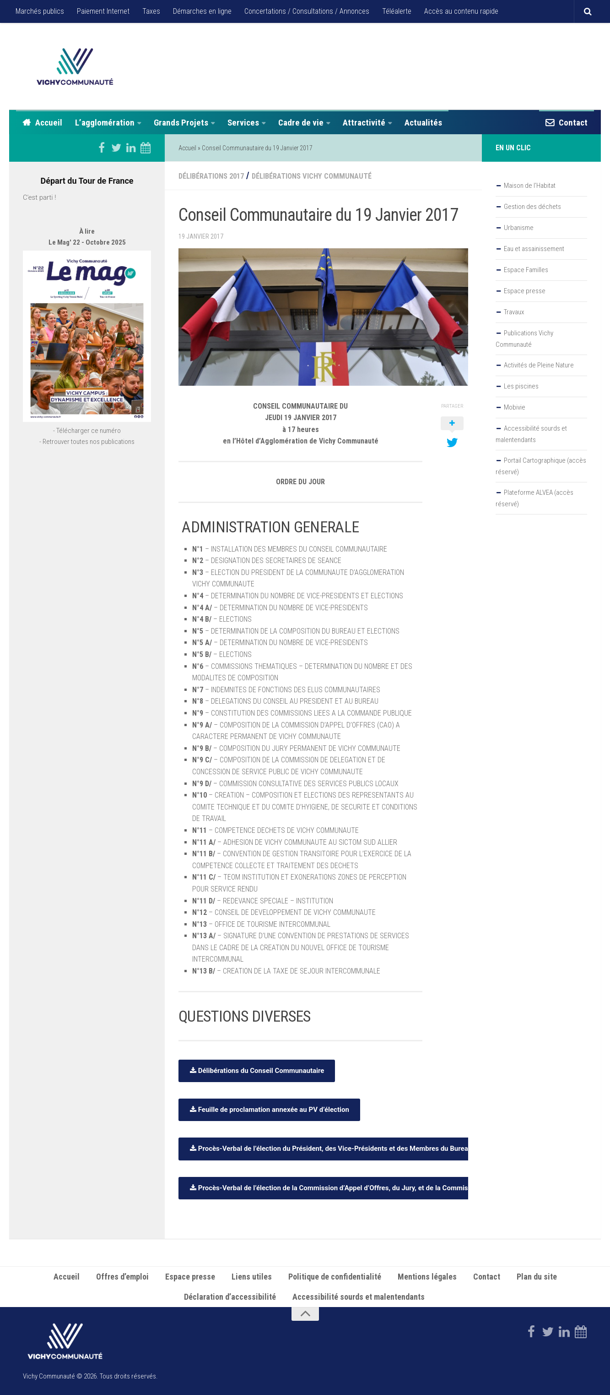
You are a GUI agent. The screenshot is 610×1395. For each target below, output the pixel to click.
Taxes (151, 11)
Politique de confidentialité (334, 1276)
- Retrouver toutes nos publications (87, 468)
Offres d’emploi (122, 1276)
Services (243, 122)
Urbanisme (519, 228)
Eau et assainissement (534, 249)
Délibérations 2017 (218, 175)
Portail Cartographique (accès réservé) (541, 466)
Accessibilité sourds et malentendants (531, 434)
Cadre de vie (301, 122)
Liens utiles (252, 1276)
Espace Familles (526, 270)
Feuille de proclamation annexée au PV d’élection (269, 1109)
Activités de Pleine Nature (539, 365)
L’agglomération (105, 122)
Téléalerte (396, 11)
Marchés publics (40, 11)
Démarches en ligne (202, 11)
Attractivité (364, 122)
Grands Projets (181, 122)
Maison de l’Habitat (530, 185)
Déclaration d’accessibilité (230, 1296)
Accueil (48, 122)
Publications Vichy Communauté (524, 339)
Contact (573, 122)
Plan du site (537, 1276)
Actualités (423, 122)
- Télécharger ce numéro (87, 457)
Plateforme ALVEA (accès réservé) (534, 498)
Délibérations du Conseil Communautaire (256, 1070)
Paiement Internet (103, 11)
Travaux (514, 312)
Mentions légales (427, 1276)
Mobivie (514, 407)
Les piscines (521, 386)
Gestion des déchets (532, 206)
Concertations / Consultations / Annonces (306, 11)
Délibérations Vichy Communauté (336, 175)
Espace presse (524, 291)
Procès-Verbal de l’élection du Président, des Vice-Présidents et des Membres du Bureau (330, 1148)
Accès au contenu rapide (461, 11)
